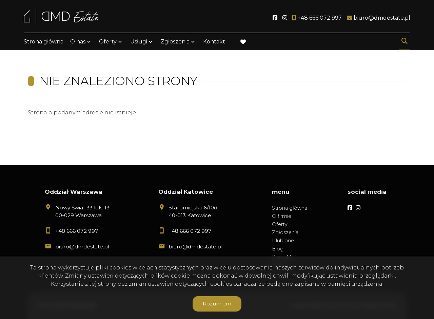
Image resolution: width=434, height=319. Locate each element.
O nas (77, 41)
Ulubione (283, 241)
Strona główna (43, 41)
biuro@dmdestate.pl (82, 246)
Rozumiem (217, 303)
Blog (277, 249)
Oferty (108, 41)
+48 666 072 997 (76, 231)
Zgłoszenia (175, 41)
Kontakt (214, 41)
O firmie (281, 216)
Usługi (138, 41)
